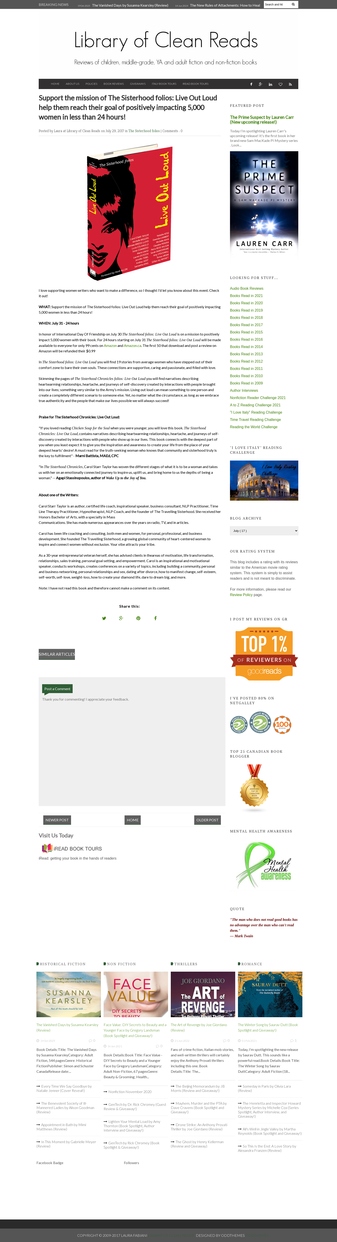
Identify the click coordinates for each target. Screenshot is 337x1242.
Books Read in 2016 (246, 339)
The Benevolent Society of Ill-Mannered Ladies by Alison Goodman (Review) (65, 1107)
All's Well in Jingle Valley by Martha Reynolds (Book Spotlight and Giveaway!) (270, 1131)
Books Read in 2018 (246, 318)
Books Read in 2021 (246, 296)
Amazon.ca (132, 345)
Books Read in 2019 (246, 310)
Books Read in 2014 (246, 347)
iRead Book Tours (195, 83)
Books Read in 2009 (246, 383)
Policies (91, 83)
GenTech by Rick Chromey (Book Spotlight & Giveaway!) (132, 1145)
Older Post (208, 820)
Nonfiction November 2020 (130, 1091)
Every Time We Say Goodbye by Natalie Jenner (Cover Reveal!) (64, 1088)
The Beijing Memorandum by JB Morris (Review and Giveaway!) (198, 1088)
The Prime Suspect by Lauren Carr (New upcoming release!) (262, 120)
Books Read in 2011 (246, 369)
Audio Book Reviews (246, 288)
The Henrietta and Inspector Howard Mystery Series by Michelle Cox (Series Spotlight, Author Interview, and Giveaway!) (269, 1109)
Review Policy (241, 595)
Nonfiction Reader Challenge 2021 (258, 398)
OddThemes (257, 1235)
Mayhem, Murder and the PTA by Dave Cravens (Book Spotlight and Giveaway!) (199, 1107)
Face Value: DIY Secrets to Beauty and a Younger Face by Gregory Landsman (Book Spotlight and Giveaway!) (135, 1030)
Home (55, 83)
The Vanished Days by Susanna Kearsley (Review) (130, 5)
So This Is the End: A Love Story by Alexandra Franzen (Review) (267, 1148)
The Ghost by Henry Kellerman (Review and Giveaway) (197, 1144)
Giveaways (138, 83)
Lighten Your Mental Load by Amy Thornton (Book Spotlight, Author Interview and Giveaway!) (132, 1125)
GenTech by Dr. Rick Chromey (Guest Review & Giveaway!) (135, 1106)
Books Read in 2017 (246, 325)
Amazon (110, 345)
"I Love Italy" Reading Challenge (256, 412)
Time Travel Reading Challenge (255, 420)
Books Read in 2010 (246, 376)
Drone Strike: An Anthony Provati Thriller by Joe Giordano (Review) (199, 1126)
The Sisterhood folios (144, 130)
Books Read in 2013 (246, 354)
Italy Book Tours (164, 83)
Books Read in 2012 (246, 361)
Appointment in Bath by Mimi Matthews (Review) (61, 1126)
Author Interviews (244, 390)
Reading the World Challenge (254, 427)
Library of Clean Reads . (172, 1235)
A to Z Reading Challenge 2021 (255, 405)
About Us (72, 83)
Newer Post (57, 820)
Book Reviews (114, 83)
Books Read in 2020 (246, 303)
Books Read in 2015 (246, 332)
